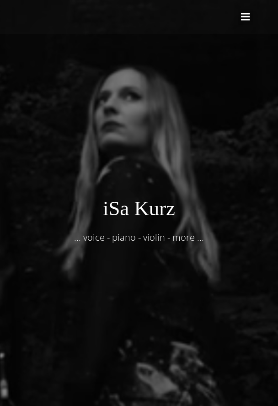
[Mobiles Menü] (245, 17)
